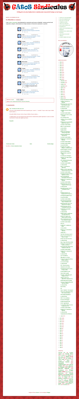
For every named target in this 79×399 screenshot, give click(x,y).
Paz (61, 288)
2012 (61, 323)
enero (62, 315)
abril (62, 94)
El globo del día (63, 129)
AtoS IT (60, 358)
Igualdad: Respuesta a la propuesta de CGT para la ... (66, 193)
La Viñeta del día (64, 108)
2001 (61, 342)
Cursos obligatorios (69, 365)
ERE (69, 367)
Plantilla (65, 378)
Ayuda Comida (61, 359)
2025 (61, 63)
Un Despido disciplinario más (66, 195)
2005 (61, 335)
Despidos (62, 367)
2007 (61, 331)
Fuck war (62, 223)
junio (62, 91)
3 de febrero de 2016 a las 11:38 (18, 108)
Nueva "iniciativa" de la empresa (67, 290)
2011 (61, 325)
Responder (11, 120)
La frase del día (63, 128)
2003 (61, 338)
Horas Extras (68, 371)
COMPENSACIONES (63, 22)
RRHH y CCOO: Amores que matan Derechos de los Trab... (67, 170)
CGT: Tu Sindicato (64, 255)
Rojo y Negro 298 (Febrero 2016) (67, 242)
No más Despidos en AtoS (65, 271)
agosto (62, 87)
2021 (61, 70)
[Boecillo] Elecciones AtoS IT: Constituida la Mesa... (66, 189)
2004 (61, 337)
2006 (61, 333)
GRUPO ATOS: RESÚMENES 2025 (66, 28)
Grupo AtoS (24, 101)
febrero (62, 98)
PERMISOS (61, 29)
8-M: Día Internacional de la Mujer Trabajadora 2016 (66, 201)
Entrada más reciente (10, 143)
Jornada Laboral (69, 374)
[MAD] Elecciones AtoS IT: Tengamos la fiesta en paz (66, 184)
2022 (61, 69)
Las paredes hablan (64, 145)
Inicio (31, 143)
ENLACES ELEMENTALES (64, 19)
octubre (62, 84)
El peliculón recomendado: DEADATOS (66, 209)
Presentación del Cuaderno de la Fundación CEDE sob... (67, 247)
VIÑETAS (61, 35)
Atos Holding (68, 358)
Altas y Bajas (60, 356)
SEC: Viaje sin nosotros (65, 265)
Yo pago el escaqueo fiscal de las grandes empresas (67, 260)
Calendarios (61, 363)
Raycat (37, 392)
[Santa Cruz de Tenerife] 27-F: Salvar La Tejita (66, 236)
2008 (61, 330)
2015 (61, 318)
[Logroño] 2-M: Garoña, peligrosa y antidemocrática (66, 147)
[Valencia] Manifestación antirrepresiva (65, 135)
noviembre (63, 82)
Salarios (63, 382)
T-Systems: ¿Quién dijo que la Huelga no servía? (66, 275)
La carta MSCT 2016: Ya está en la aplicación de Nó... (67, 305)
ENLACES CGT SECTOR (64, 20)
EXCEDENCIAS (62, 26)
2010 (61, 326)
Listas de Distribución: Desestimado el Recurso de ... (67, 177)
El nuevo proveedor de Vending (66, 99)
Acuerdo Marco (69, 353)
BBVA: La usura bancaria (65, 126)
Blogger (48, 392)
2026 (61, 62)
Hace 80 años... (63, 286)
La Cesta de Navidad (64, 261)
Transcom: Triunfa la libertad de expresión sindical (67, 283)
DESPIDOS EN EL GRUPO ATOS (65, 31)
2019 (61, 74)
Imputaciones (60, 373)
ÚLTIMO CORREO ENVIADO (65, 37)
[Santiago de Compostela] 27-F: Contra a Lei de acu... (67, 244)
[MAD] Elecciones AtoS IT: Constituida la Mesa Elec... (66, 207)
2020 (61, 72)
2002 (61, 340)
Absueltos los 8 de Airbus (65, 266)
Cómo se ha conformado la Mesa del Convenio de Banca (67, 292)
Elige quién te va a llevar (65, 257)
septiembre (63, 86)
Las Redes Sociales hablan (65, 112)
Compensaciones (62, 364)
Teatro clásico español (65, 273)
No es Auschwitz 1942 (65, 117)
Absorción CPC (61, 352)
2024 (61, 65)
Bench (68, 360)
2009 (61, 328)
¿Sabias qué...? (63, 232)
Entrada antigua (50, 143)
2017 (61, 77)
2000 (61, 343)
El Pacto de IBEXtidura (65, 151)
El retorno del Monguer (65, 299)
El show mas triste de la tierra (66, 238)
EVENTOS (61, 32)
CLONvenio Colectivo (63, 361)
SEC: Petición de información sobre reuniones (66, 161)
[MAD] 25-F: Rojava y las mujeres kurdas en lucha (66, 217)
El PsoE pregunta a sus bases (66, 149)
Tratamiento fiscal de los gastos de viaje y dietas (66, 269)
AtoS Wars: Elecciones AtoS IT (66, 234)
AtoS (11, 101)
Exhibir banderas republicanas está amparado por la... (66, 214)
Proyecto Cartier (63, 379)
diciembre (63, 80)
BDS (68, 359)
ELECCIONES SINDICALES (64, 25)
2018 (61, 75)
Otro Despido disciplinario (66, 294)
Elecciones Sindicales (63, 368)
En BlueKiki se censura (65, 106)
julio (62, 89)
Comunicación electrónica (16, 101)
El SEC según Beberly (65, 303)
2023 (61, 67)
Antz (10, 108)
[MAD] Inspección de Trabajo (66, 280)
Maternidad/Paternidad (65, 375)
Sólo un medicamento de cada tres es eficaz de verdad (66, 220)
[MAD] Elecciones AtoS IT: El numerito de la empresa (66, 204)
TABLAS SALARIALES (63, 23)
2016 (61, 79)
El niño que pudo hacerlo (65, 301)
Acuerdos (63, 355)
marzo (62, 96)
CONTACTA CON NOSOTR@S (65, 17)
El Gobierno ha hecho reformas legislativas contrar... (66, 174)
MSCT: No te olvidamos (65, 298)
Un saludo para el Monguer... (66, 155)
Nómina (65, 377)
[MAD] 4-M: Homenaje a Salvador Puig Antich (65, 132)
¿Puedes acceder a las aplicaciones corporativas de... (67, 278)
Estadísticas (61, 370)
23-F (61, 191)
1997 (61, 345)
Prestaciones (71, 378)
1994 (61, 347)
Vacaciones (65, 384)
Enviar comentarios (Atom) (16, 146)
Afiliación (69, 355)
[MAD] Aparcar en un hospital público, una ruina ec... (66, 122)
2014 (61, 319)
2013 (61, 321)
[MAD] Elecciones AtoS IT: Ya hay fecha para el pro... (66, 104)
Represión (28, 101)
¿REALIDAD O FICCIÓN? (64, 34)
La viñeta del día (64, 164)
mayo (62, 92)
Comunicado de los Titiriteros (66, 313)
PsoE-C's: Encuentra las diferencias (65, 167)
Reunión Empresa (68, 380)
